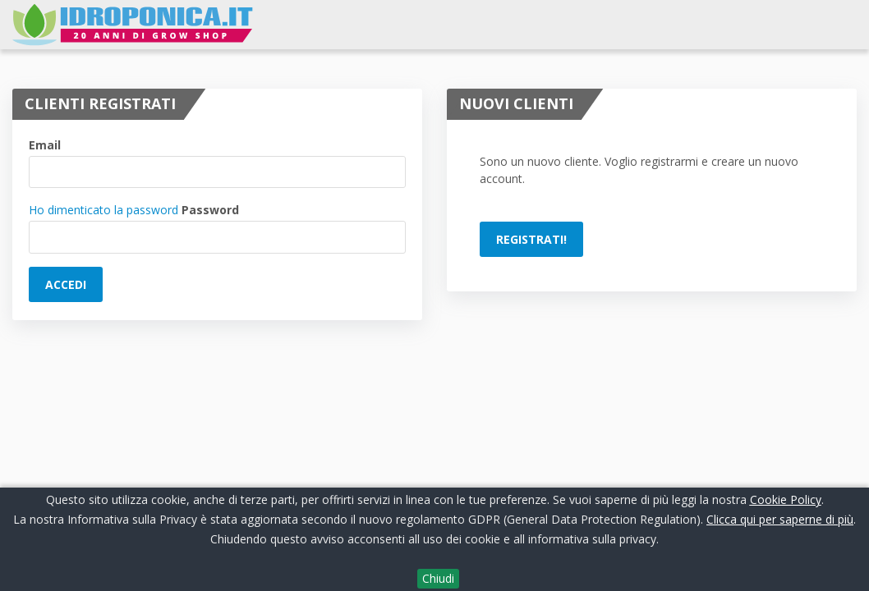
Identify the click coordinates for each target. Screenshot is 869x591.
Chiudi (438, 578)
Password (210, 210)
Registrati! (531, 239)
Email (45, 145)
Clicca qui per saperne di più (779, 519)
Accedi (65, 284)
